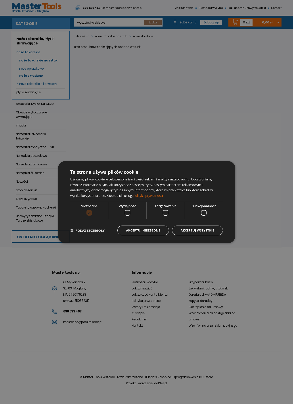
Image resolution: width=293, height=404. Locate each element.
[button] (87, 230)
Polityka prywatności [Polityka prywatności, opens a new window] (148, 195)
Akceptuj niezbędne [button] (142, 230)
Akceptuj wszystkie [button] (197, 230)
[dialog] (146, 202)
